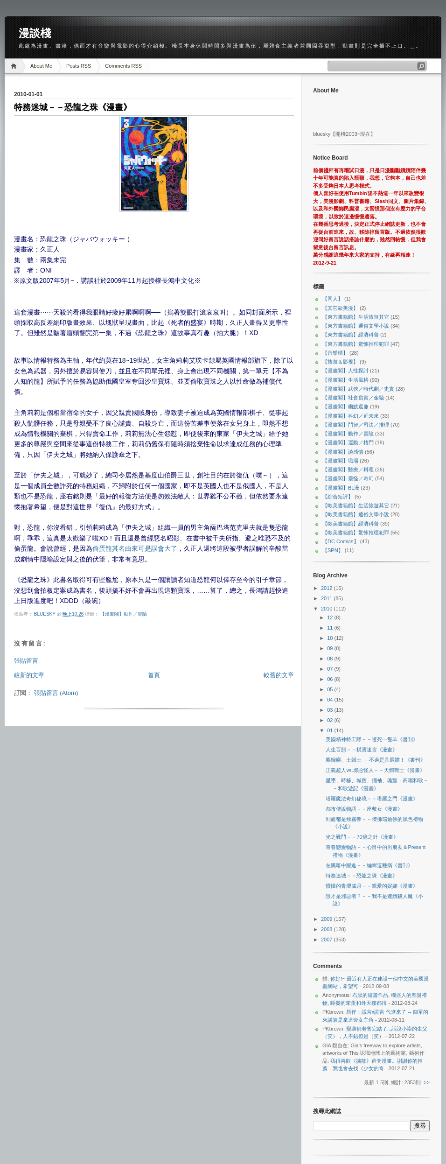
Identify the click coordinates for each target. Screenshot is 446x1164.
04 (330, 699)
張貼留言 (26, 660)
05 (330, 689)
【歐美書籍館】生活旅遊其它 (355, 505)
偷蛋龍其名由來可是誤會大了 (134, 548)
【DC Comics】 (340, 541)
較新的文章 (29, 675)
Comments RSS (123, 66)
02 (330, 720)
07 (330, 669)
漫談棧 (35, 33)
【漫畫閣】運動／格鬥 (348, 442)
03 (330, 710)
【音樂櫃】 (335, 353)
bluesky (45, 614)
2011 (327, 598)
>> (427, 1082)
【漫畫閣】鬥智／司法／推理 (355, 425)
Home (15, 66)
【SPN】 (332, 550)
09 (330, 648)
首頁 (154, 675)
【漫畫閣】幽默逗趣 (345, 406)
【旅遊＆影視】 (340, 362)
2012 (327, 588)
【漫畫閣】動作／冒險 (123, 614)
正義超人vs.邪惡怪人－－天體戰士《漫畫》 (375, 770)
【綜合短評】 (337, 496)
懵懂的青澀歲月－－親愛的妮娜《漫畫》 (372, 886)
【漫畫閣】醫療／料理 (348, 469)
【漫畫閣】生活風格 (345, 380)
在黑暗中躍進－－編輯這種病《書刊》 (369, 865)
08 (330, 658)
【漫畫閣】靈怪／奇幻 (348, 478)
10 (330, 638)
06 (330, 679)
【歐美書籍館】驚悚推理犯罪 (355, 532)
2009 (327, 919)
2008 (327, 929)
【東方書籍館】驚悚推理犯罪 (355, 344)
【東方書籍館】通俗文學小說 (355, 326)
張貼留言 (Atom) (56, 692)
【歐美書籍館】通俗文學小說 (355, 514)
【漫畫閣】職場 (340, 460)
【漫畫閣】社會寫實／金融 (353, 397)
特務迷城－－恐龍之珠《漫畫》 (361, 875)
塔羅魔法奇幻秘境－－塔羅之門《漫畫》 (372, 798)
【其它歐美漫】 (340, 308)
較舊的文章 (279, 675)
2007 (327, 939)
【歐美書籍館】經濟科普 (350, 523)
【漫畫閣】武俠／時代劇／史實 (358, 389)
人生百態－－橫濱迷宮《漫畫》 (361, 749)
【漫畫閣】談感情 (342, 452)
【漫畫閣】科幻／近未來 (350, 416)
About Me (41, 66)
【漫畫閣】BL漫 (340, 488)
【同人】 (332, 299)
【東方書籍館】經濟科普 (350, 334)
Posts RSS (78, 66)
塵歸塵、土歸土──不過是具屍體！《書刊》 (375, 760)
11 (330, 628)
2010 (327, 608)
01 (330, 730)
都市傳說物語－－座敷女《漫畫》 (364, 809)
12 (330, 617)
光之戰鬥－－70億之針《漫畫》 (362, 837)
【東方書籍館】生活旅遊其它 (355, 317)
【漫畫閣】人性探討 (345, 370)
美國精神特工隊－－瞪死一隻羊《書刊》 (372, 739)
